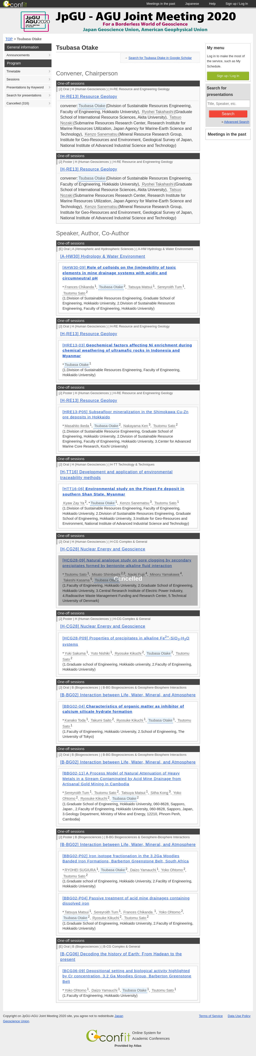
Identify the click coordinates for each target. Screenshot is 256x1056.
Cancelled (17, 103)
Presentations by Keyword (25, 87)
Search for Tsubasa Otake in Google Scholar (160, 58)
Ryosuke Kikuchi (128, 653)
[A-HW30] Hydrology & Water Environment (102, 256)
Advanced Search (236, 122)
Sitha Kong (159, 793)
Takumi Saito (101, 720)
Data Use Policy (239, 1016)
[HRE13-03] (127, 350)
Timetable (13, 71)
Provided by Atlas (128, 1046)
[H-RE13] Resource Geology (88, 96)
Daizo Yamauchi (143, 870)
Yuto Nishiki (100, 653)
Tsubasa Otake (29, 39)
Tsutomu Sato (74, 293)
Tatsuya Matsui (140, 287)
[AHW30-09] (119, 272)
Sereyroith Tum (169, 287)
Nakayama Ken (136, 426)
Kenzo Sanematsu (101, 134)
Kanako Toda (75, 720)
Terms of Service (211, 1016)
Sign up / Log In (228, 76)
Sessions (13, 79)
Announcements (18, 55)
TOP (9, 39)
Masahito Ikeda (77, 426)
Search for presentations (23, 95)
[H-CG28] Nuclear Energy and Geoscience (102, 549)
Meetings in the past (227, 134)
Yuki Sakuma (75, 653)
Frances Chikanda (79, 287)
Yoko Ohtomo (172, 870)
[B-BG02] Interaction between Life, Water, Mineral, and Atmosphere (128, 695)
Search (228, 114)
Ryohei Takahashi (158, 112)
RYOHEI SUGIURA (80, 870)
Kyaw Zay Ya (73, 503)
